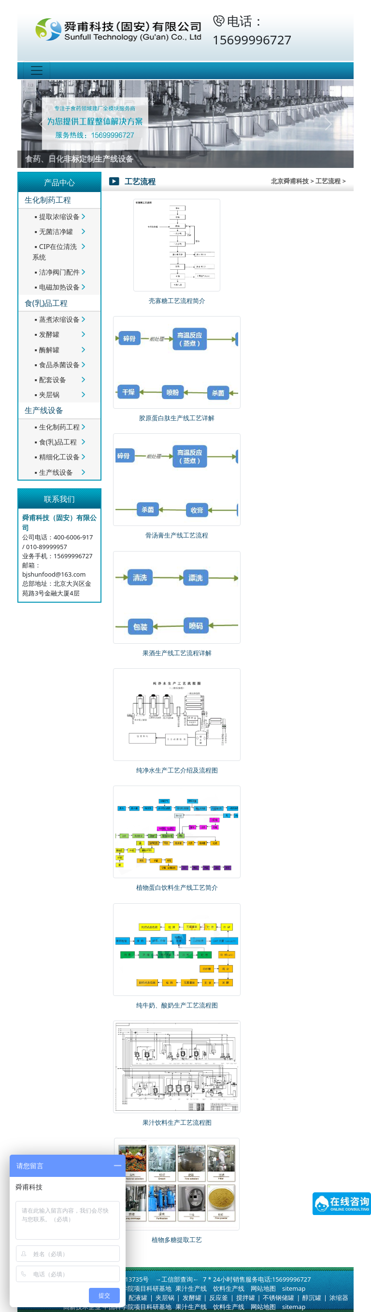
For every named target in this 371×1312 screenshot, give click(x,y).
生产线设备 (44, 410)
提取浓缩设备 (56, 216)
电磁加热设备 (56, 286)
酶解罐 (45, 349)
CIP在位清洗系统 (54, 252)
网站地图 (263, 1288)
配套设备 (49, 379)
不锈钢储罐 (278, 1297)
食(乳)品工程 (46, 303)
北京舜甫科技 (290, 181)
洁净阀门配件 (56, 271)
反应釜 (218, 1297)
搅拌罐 (245, 1297)
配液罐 (137, 1297)
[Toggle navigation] (36, 70)
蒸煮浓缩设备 (56, 319)
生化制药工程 (48, 199)
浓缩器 (338, 1297)
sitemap (293, 1288)
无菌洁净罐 (52, 231)
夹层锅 (45, 394)
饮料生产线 (228, 1288)
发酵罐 (45, 334)
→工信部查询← (177, 1279)
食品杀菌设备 (56, 364)
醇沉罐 (311, 1297)
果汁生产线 (191, 1288)
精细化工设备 (56, 456)
